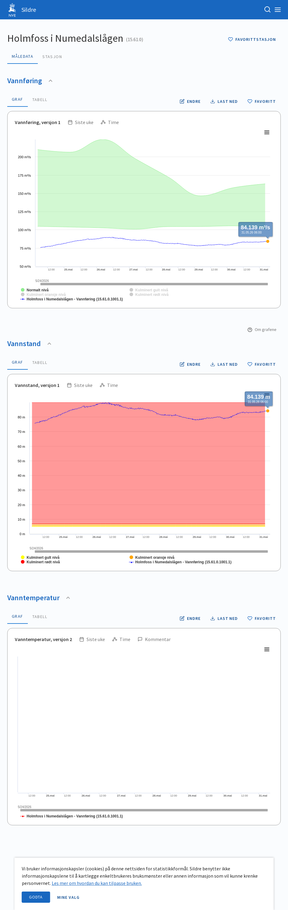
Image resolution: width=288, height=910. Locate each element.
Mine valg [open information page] (68, 897)
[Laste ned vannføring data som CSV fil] (224, 101)
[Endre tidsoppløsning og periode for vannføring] (190, 101)
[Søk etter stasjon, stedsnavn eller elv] (267, 10)
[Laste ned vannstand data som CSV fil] (224, 364)
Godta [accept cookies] (36, 897)
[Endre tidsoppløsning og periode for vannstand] (190, 364)
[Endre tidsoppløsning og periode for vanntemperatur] (190, 618)
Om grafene (262, 329)
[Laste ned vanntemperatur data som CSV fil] (224, 618)
